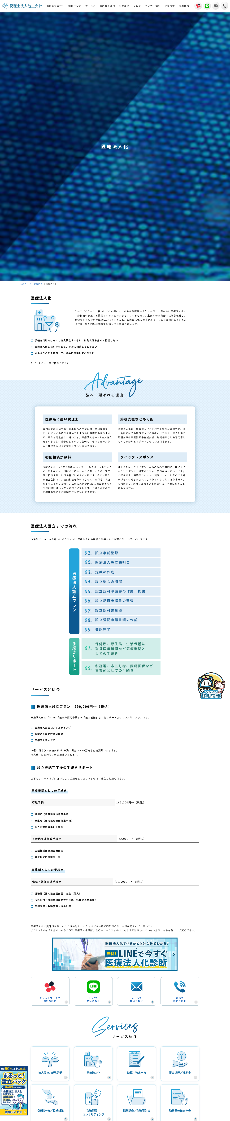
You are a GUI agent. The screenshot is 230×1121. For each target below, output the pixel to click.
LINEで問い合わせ (93, 991)
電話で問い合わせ (179, 991)
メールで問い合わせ (136, 991)
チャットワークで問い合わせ (50, 991)
